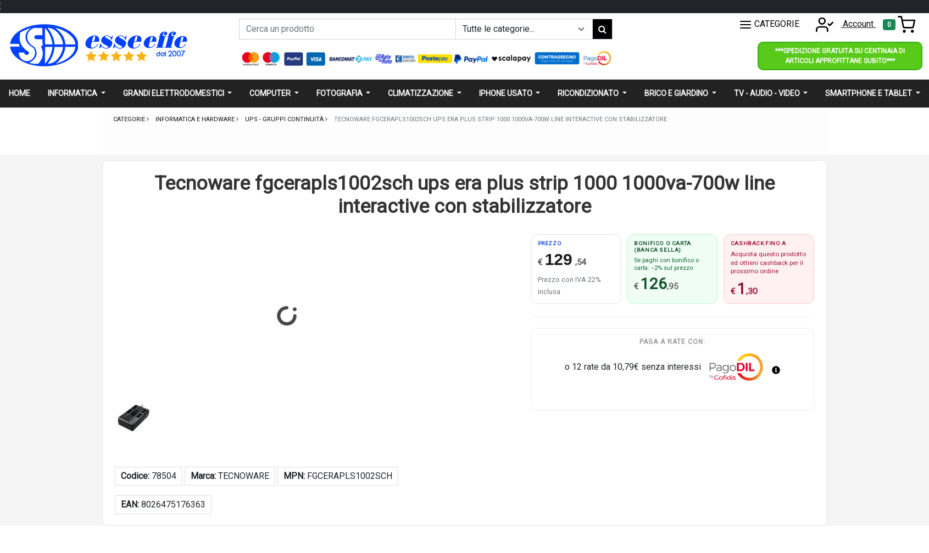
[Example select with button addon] (524, 29)
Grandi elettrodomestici (174, 93)
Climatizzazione (421, 93)
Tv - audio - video (768, 93)
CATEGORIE (769, 24)
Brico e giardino (677, 93)
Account (842, 24)
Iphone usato (506, 93)
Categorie (130, 119)
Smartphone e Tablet (869, 93)
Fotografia (340, 93)
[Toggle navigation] (899, 24)
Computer (270, 93)
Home (19, 93)
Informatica (73, 93)
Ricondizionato (589, 93)
